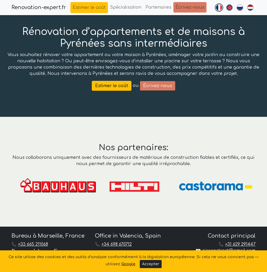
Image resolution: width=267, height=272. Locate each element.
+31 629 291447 (240, 244)
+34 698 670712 (116, 244)
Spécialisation (125, 7)
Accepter (150, 264)
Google (128, 264)
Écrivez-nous (189, 7)
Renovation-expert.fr (38, 7)
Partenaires (158, 7)
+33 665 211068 (33, 244)
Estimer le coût (89, 7)
